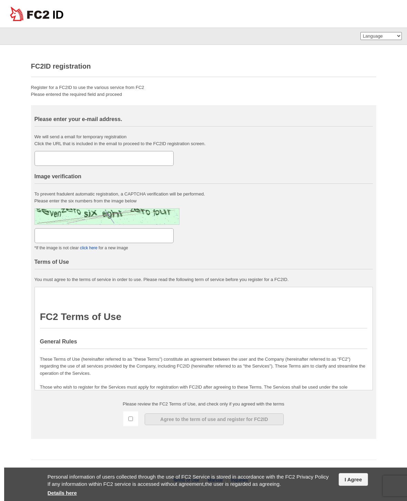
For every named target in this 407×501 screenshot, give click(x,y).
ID (58, 14)
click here (88, 248)
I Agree (353, 479)
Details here (62, 492)
